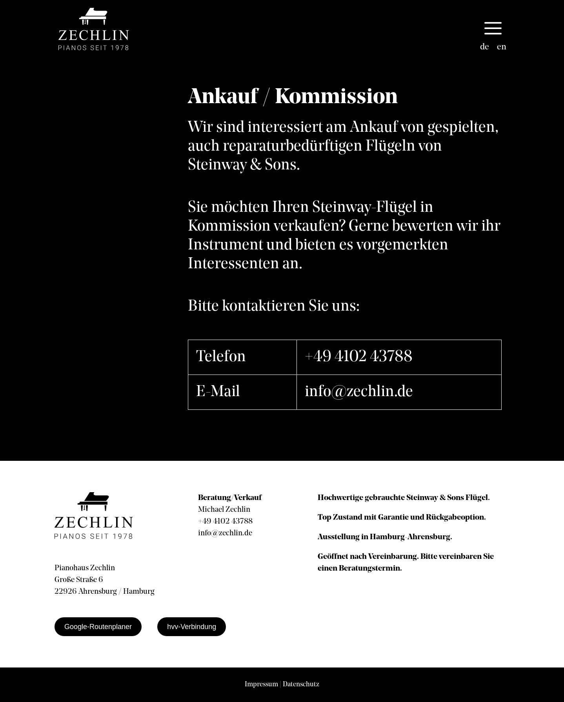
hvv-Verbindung (191, 627)
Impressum (261, 684)
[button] (493, 29)
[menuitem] (484, 47)
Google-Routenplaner (98, 627)
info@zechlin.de (359, 392)
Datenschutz (301, 684)
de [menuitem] (484, 47)
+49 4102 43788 (359, 357)
